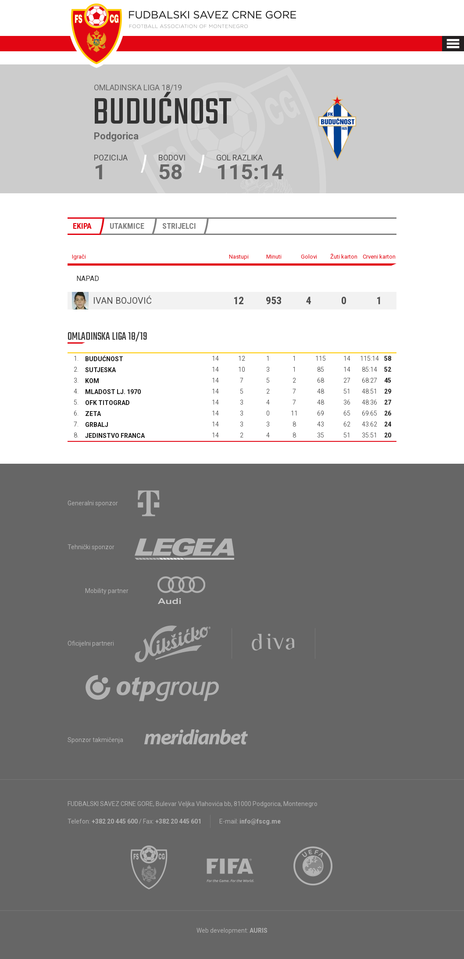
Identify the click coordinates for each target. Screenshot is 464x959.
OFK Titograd (107, 402)
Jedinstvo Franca (115, 435)
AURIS (259, 930)
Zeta (93, 413)
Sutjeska (100, 369)
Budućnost (104, 358)
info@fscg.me (260, 821)
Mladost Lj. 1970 (113, 391)
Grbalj (96, 424)
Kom (92, 380)
